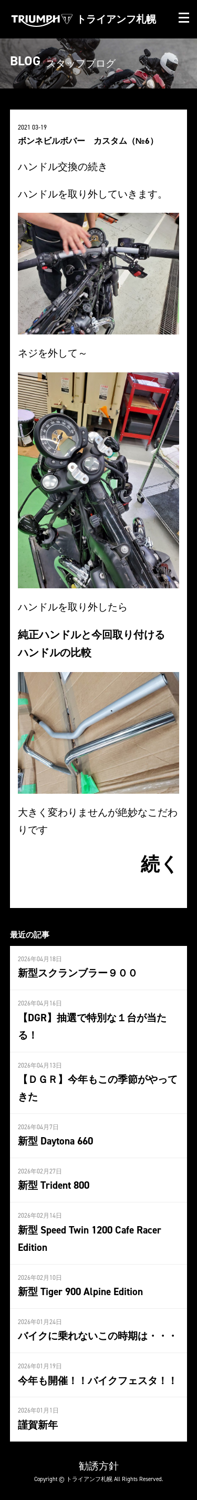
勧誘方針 (99, 1466)
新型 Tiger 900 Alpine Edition (80, 1291)
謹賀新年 (38, 1425)
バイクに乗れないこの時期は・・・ (98, 1336)
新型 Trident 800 (53, 1185)
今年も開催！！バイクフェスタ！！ (98, 1380)
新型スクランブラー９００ (78, 973)
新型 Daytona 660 (55, 1141)
